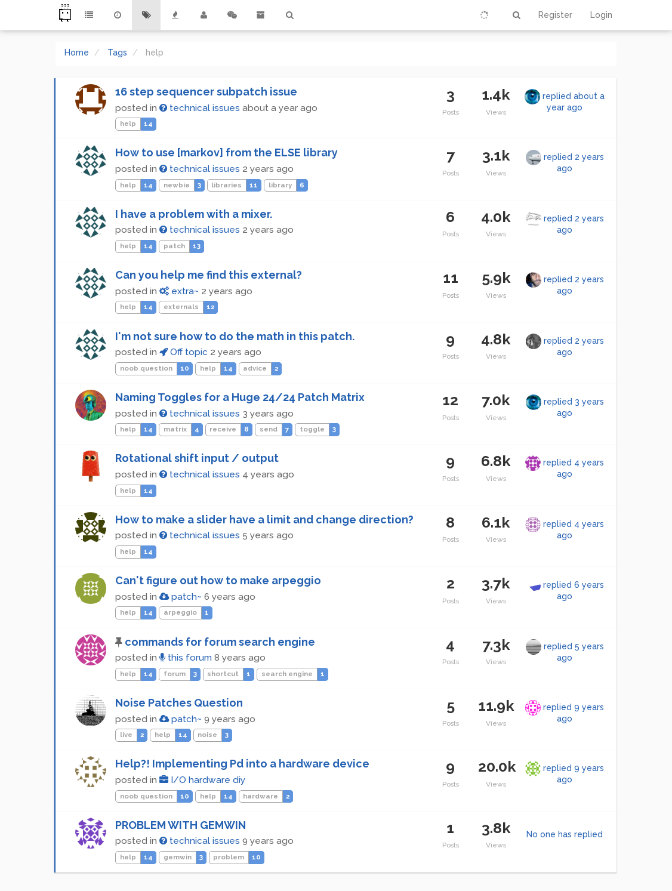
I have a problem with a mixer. (193, 214)
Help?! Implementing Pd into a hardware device (242, 763)
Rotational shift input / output (197, 458)
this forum (185, 657)
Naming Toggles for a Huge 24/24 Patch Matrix (240, 397)
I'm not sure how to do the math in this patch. (235, 336)
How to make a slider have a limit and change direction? (264, 519)
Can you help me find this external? (208, 275)
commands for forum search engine (220, 642)
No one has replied (564, 834)
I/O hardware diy (202, 780)
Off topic (183, 352)
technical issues (199, 108)
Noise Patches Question (179, 702)
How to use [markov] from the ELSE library (226, 152)
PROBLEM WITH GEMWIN (180, 825)
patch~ (180, 596)
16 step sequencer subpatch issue (206, 91)
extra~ (179, 291)
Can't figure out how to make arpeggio (218, 580)
